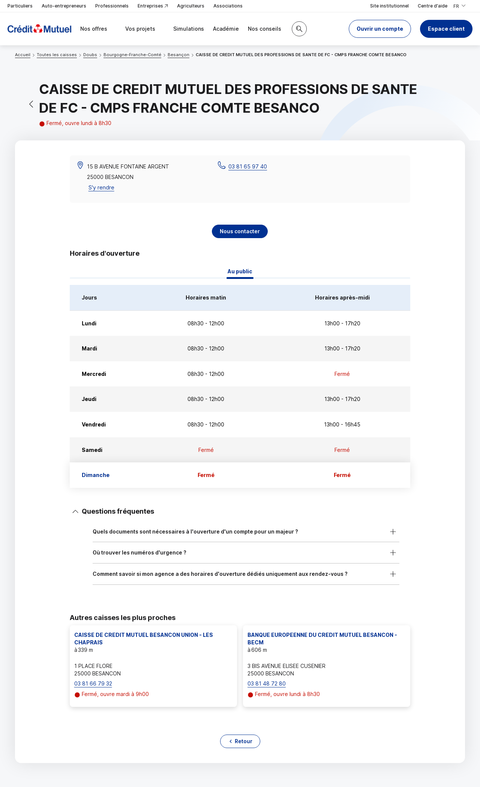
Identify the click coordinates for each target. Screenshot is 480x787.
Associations (228, 6)
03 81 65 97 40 (247, 166)
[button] (380, 29)
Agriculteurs (190, 6)
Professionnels (112, 6)
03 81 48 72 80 (267, 683)
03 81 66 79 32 (93, 683)
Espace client (446, 28)
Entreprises (153, 6)
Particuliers (20, 6)
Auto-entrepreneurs (64, 6)
